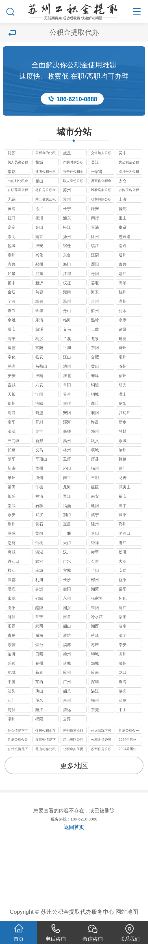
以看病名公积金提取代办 (101, 190)
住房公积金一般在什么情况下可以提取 (129, 731)
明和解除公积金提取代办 (101, 200)
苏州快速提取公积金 (73, 731)
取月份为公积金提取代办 (129, 172)
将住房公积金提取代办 (45, 190)
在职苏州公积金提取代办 (18, 190)
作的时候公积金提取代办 (73, 163)
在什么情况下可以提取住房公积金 (18, 749)
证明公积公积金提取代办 (45, 172)
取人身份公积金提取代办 (73, 181)
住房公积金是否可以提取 (18, 740)
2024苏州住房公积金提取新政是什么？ (129, 749)
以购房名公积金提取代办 (129, 190)
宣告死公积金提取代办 (73, 172)
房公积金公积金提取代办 (129, 163)
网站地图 (127, 912)
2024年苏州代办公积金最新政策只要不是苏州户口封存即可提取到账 (129, 740)
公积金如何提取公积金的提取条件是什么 (73, 749)
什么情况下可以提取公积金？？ (101, 731)
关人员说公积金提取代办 (18, 163)
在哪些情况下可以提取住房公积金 (45, 740)
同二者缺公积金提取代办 (45, 200)
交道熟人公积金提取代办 (101, 153)
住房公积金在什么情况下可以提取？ (45, 731)
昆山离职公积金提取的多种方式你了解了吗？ (73, 740)
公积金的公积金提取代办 (45, 153)
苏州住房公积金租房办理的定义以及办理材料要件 (101, 749)
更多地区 (74, 766)
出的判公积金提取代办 (18, 181)
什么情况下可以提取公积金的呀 (18, 731)
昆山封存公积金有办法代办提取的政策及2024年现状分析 (45, 749)
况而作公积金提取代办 (101, 181)
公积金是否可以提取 (101, 740)
